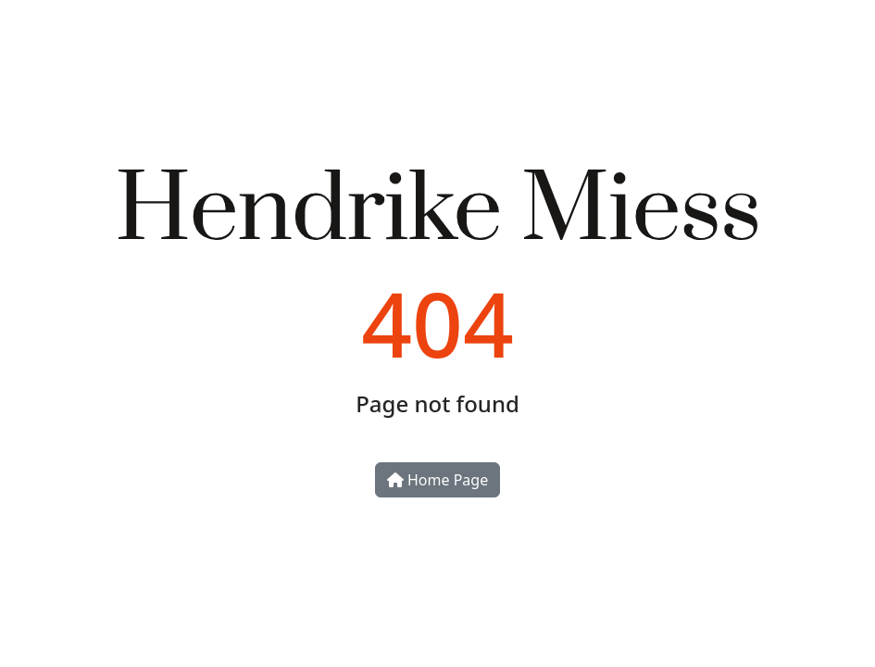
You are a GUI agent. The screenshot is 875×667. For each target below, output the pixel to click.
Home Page (437, 480)
